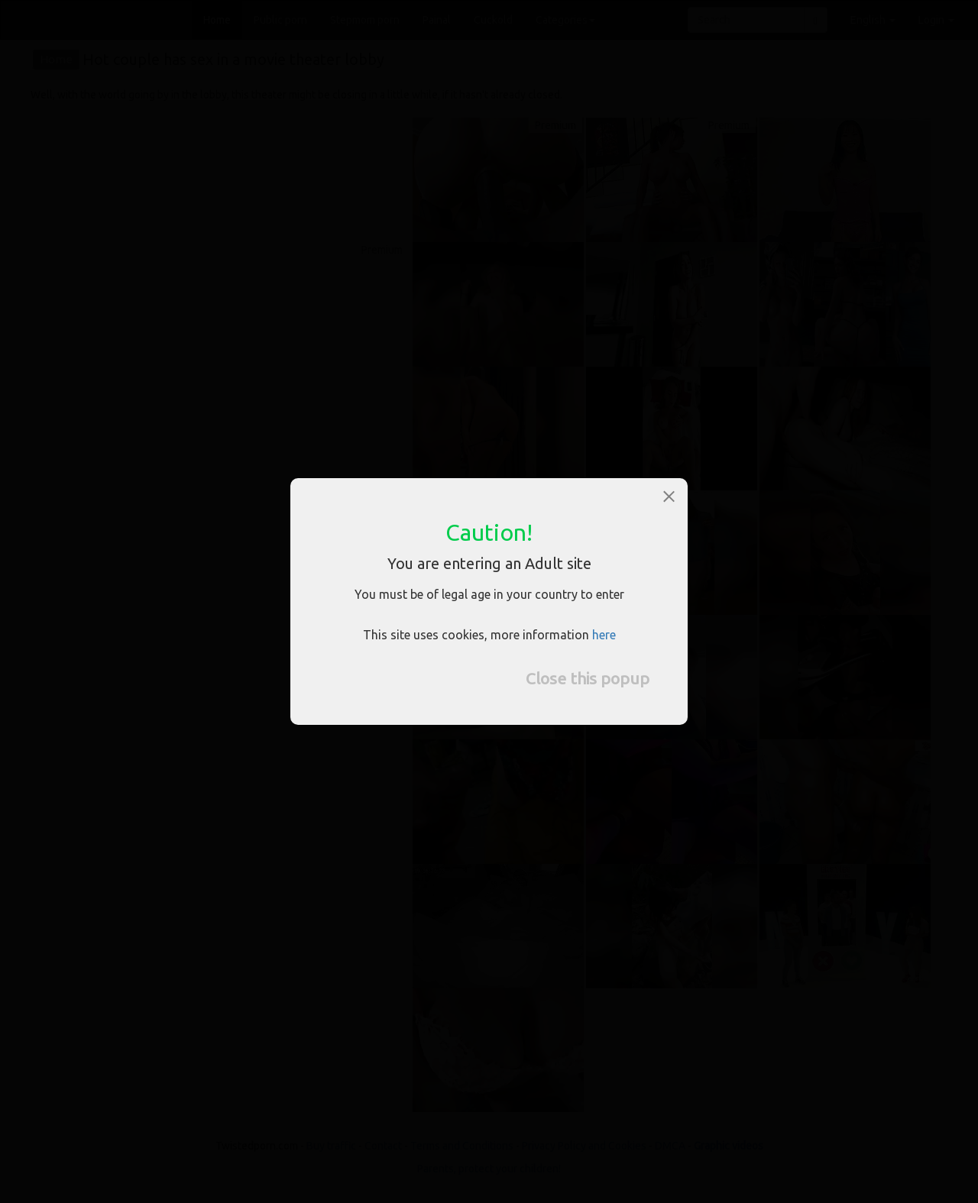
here (604, 635)
